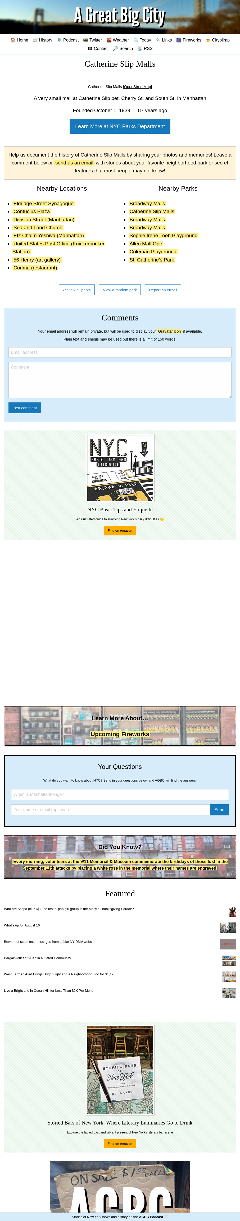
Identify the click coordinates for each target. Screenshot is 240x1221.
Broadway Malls (147, 203)
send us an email (74, 163)
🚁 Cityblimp (218, 40)
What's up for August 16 (22, 925)
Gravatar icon (169, 331)
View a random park (120, 290)
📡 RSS (145, 48)
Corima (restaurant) (35, 267)
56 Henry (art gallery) (37, 260)
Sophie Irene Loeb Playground (164, 235)
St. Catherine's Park (152, 260)
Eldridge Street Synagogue (43, 203)
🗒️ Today (142, 40)
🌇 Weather (117, 40)
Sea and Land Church (37, 227)
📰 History (42, 40)
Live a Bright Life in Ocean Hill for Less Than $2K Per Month (49, 991)
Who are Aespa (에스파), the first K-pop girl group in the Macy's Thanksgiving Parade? (69, 909)
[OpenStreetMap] (137, 87)
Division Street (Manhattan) (43, 219)
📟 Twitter (92, 40)
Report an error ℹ (163, 290)
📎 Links (163, 40)
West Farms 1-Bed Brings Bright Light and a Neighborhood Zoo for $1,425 (59, 974)
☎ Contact (97, 48)
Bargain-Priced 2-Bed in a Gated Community (37, 958)
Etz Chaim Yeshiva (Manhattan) (48, 235)
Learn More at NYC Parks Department (120, 126)
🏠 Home (19, 40)
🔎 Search (123, 48)
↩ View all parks (77, 290)
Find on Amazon (120, 531)
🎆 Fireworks (188, 40)
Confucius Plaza (31, 211)
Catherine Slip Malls (152, 211)
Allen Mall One (146, 243)
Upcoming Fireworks (120, 734)
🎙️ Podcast (68, 40)
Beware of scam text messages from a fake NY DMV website (49, 942)
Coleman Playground (153, 251)
